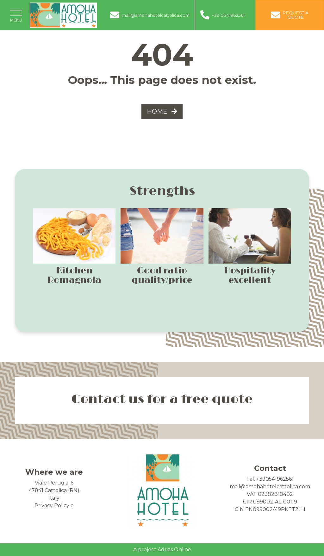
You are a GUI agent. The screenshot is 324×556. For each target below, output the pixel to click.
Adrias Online (174, 550)
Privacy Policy (51, 506)
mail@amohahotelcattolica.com (270, 487)
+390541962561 (275, 479)
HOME (162, 111)
